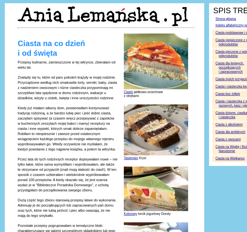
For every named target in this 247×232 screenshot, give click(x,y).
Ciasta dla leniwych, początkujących (229, 67)
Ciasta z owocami (228, 139)
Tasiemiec (131, 158)
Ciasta (228, 124)
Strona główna (225, 19)
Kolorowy (130, 214)
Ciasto (128, 92)
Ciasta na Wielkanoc (230, 158)
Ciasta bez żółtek (227, 94)
